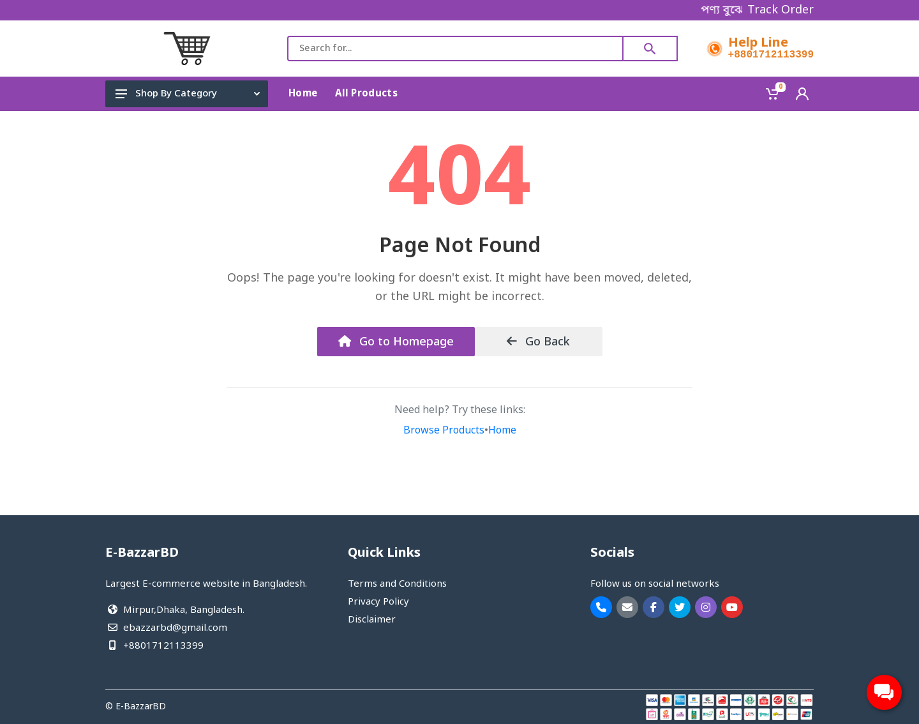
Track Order (780, 10)
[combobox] (455, 48)
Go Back (538, 342)
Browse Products (443, 431)
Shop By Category (188, 93)
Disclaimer (372, 620)
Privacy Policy (378, 602)
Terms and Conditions (397, 584)
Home (502, 431)
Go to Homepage (396, 342)
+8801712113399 (771, 55)
